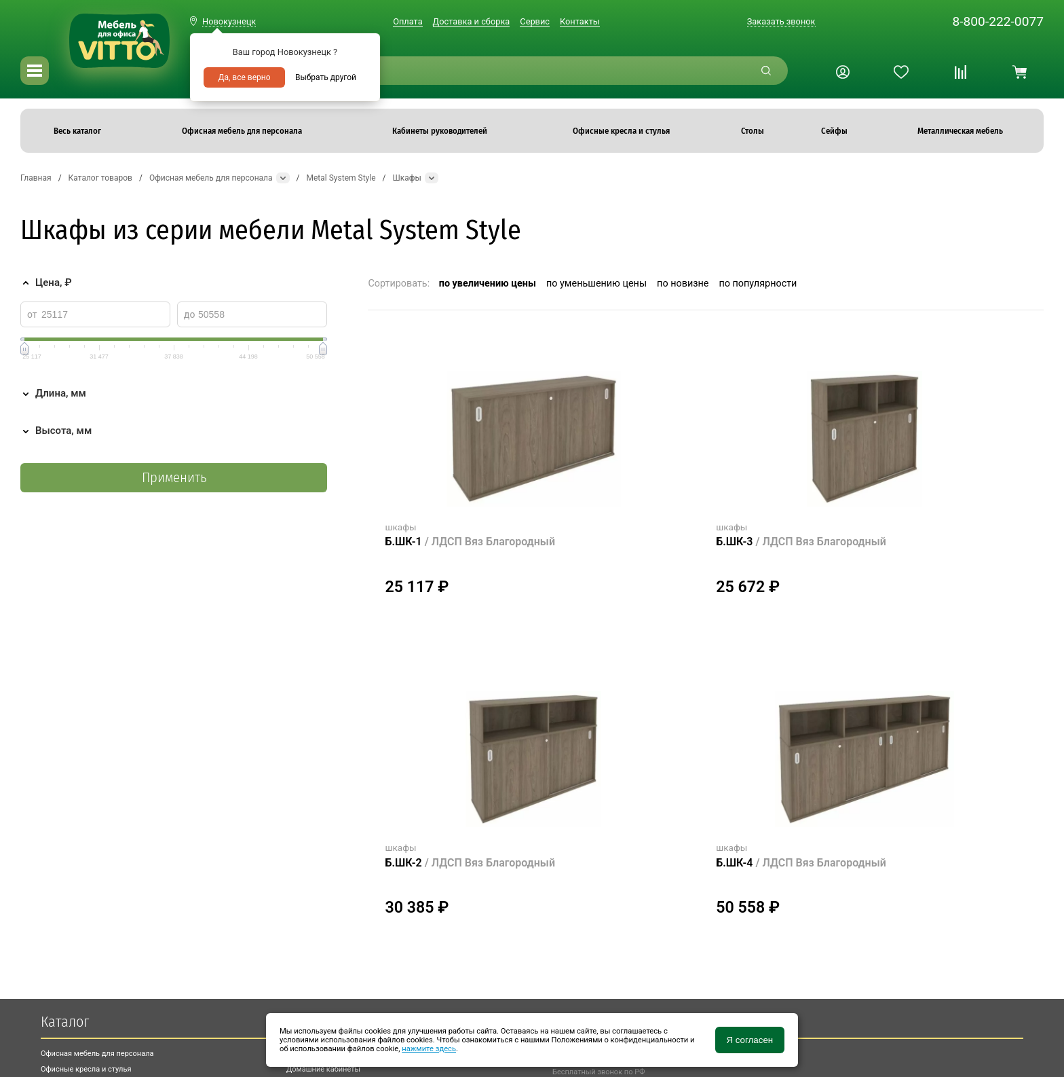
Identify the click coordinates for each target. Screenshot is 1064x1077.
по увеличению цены (487, 283)
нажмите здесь (429, 1048)
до (189, 314)
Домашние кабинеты (323, 1069)
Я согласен (749, 1040)
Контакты (580, 21)
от (32, 314)
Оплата (407, 21)
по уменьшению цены (596, 283)
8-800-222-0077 (998, 21)
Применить (174, 477)
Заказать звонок (781, 21)
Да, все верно (244, 77)
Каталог (65, 1021)
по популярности (758, 283)
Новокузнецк (229, 21)
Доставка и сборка (471, 21)
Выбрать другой (325, 77)
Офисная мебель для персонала (97, 1053)
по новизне (682, 283)
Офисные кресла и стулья (86, 1069)
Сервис (535, 21)
